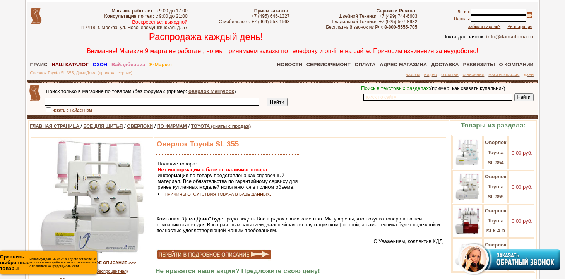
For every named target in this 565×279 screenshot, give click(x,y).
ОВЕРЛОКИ (130, 126)
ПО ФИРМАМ (162, 126)
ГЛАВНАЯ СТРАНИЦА (45, 126)
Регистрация (529, 26)
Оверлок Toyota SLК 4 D (505, 221)
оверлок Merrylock (201, 91)
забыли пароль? (494, 26)
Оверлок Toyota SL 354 (505, 152)
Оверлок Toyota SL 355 (505, 187)
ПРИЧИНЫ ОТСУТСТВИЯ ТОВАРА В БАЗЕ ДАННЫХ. (208, 194)
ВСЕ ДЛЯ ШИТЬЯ (93, 126)
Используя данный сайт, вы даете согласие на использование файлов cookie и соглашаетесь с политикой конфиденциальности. (48, 262)
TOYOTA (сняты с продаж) (211, 126)
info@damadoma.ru (519, 37)
